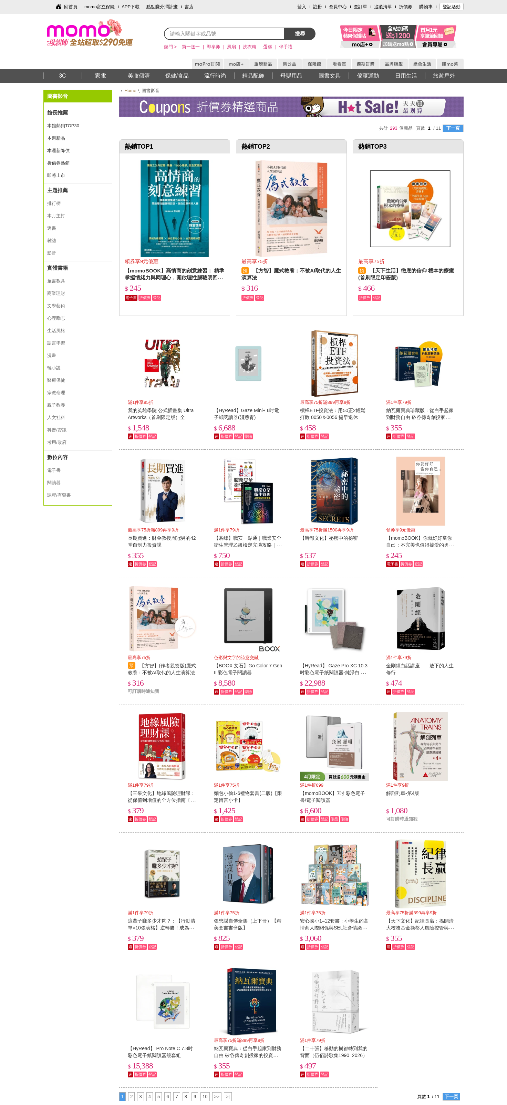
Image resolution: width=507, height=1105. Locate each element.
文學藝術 (56, 305)
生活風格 (56, 330)
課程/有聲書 (59, 495)
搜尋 (300, 34)
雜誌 (51, 240)
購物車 (426, 6)
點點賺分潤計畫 (162, 6)
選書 (51, 228)
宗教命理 (56, 392)
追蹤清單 (383, 6)
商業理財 (56, 293)
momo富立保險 (99, 6)
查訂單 (360, 6)
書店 (189, 6)
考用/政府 (56, 442)
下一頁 (453, 128)
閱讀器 (54, 482)
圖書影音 (57, 96)
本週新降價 (58, 150)
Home (130, 90)
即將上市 (56, 175)
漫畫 (51, 355)
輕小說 (54, 367)
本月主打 (56, 215)
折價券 (405, 6)
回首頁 (70, 6)
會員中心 (338, 6)
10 (205, 1096)
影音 (51, 253)
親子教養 (56, 405)
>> (216, 1096)
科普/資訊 (56, 429)
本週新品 (56, 138)
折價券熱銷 (58, 163)
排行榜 (54, 203)
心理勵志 (56, 318)
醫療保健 (56, 380)
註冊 (317, 6)
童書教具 (56, 280)
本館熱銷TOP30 (63, 125)
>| (228, 1096)
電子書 (54, 470)
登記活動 (452, 6)
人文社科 (56, 417)
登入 (301, 6)
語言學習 (56, 343)
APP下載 (130, 6)
